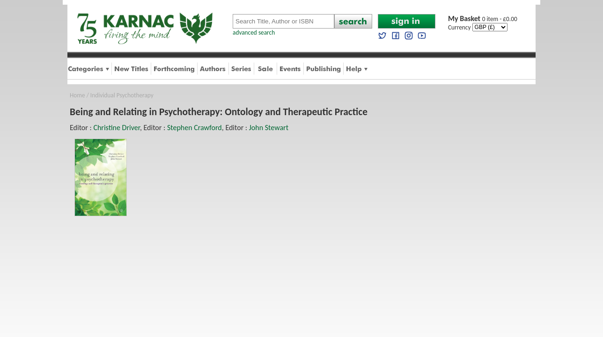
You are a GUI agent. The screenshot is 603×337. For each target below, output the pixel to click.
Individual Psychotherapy (122, 95)
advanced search (254, 33)
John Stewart (268, 127)
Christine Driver (116, 127)
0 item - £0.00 (482, 19)
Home (77, 95)
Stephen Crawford (194, 127)
